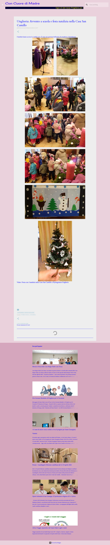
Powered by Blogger (55, 542)
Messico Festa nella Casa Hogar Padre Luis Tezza (47, 366)
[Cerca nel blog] (98, 4)
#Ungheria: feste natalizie (26, 312)
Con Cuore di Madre (22, 3)
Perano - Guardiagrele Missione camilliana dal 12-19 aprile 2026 (52, 465)
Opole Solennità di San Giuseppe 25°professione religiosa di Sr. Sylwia (54, 496)
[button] (18, 31)
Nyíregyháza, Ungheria (28, 314)
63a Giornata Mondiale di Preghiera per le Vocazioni (48, 398)
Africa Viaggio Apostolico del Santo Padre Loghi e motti (49, 528)
